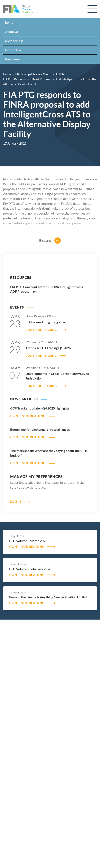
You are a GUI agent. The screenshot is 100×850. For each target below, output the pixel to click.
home (9, 22)
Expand (45, 240)
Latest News (13, 50)
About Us (12, 31)
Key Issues (12, 59)
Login (15, 501)
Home (7, 74)
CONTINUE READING (41, 329)
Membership (14, 41)
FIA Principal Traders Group (33, 74)
